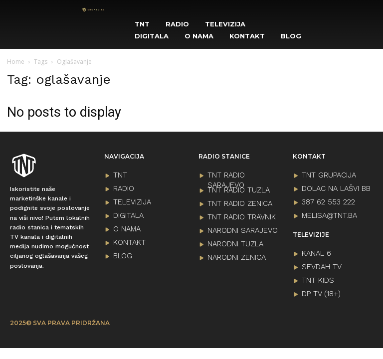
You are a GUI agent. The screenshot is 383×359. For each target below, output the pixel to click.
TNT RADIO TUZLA (238, 189)
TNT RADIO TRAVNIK (241, 216)
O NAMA (127, 228)
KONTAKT (129, 242)
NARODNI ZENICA (236, 257)
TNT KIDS (318, 280)
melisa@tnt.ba (329, 215)
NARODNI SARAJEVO (242, 230)
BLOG (122, 255)
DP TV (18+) (321, 293)
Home (15, 61)
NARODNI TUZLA (235, 243)
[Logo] (93, 9)
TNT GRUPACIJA (329, 175)
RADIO (123, 188)
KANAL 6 (316, 253)
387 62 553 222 (328, 201)
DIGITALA (128, 215)
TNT (120, 175)
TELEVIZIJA (132, 201)
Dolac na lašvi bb (336, 188)
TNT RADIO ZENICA (239, 203)
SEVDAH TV (322, 266)
